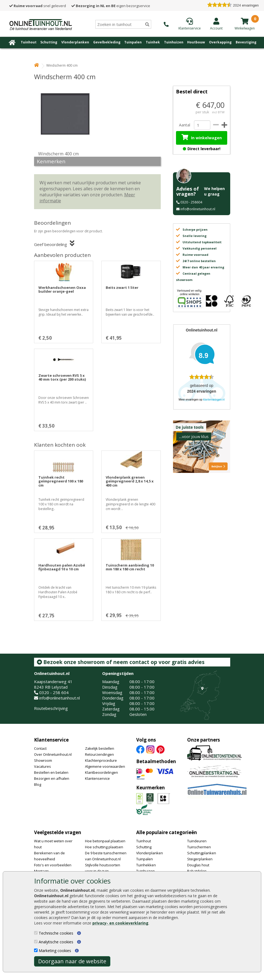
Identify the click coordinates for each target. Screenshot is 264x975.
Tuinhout (29, 42)
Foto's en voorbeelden (52, 865)
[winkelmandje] (244, 21)
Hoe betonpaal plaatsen (105, 840)
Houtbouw (196, 42)
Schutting (48, 42)
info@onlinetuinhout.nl (197, 209)
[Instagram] (150, 748)
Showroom (43, 760)
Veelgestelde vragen (57, 832)
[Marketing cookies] (36, 950)
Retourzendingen (99, 754)
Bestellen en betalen (51, 772)
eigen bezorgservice (110, 5)
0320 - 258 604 (54, 692)
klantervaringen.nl (213, 399)
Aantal (184, 125)
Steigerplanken (200, 859)
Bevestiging (246, 42)
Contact (40, 748)
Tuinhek (153, 42)
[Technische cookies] (36, 933)
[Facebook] (140, 748)
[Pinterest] (160, 748)
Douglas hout (198, 865)
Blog (37, 784)
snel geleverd (37, 5)
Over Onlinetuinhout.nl (53, 754)
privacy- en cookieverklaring (120, 923)
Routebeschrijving (51, 708)
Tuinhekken (146, 865)
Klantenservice (51, 740)
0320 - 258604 (191, 202)
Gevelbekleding (106, 42)
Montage (41, 871)
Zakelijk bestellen (99, 748)
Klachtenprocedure (101, 760)
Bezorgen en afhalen (51, 778)
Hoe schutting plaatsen (104, 846)
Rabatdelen (197, 871)
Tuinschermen (199, 846)
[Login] (216, 23)
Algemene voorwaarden (105, 766)
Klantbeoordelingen (101, 772)
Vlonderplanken (75, 42)
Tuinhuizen (173, 42)
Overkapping (220, 42)
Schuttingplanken (201, 852)
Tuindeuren (197, 840)
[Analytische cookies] (36, 941)
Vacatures (42, 766)
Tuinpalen (133, 42)
